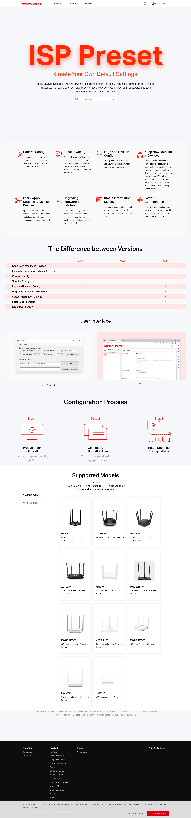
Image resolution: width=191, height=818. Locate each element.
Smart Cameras (57, 790)
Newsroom (82, 752)
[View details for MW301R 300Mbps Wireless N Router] (107, 677)
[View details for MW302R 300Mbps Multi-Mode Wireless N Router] (75, 677)
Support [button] (72, 3)
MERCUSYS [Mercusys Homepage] (32, 4)
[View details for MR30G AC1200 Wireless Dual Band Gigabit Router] (75, 517)
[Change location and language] (160, 3)
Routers (53, 752)
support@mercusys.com (125, 715)
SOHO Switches (57, 771)
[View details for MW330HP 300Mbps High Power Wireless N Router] (144, 571)
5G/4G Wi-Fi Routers (59, 782)
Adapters (54, 767)
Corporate (27, 752)
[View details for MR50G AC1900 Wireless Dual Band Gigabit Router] (144, 517)
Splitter (53, 797)
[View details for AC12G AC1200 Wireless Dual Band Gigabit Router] (75, 571)
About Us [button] (87, 3)
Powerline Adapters (58, 763)
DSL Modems (56, 778)
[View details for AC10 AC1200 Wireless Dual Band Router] (110, 571)
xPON (52, 793)
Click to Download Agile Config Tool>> (95, 99)
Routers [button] (31, 503)
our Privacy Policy (30, 807)
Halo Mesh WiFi (57, 755)
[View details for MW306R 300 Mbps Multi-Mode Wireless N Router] (110, 624)
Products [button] (57, 3)
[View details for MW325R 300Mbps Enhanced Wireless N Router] (75, 624)
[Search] (145, 3)
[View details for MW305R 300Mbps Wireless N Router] (142, 624)
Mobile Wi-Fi (55, 786)
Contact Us (27, 755)
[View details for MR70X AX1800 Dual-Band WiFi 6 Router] (109, 517)
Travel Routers (56, 774)
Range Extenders (57, 759)
